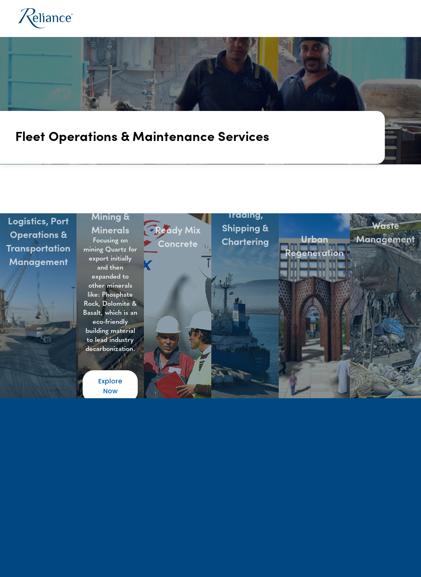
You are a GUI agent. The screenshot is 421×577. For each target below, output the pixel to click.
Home (123, 18)
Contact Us (380, 18)
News (338, 18)
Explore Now (110, 386)
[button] (167, 18)
